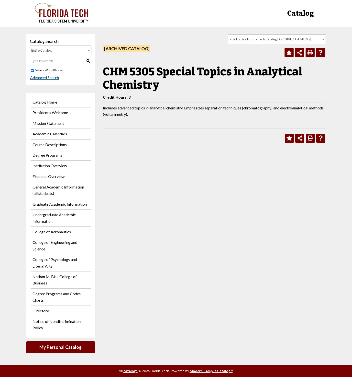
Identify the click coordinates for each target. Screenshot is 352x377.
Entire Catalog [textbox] (41, 50)
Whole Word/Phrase (49, 70)
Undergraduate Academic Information (54, 217)
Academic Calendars (50, 133)
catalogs (130, 371)
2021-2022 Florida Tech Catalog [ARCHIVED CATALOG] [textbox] (270, 39)
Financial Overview (49, 176)
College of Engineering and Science (55, 245)
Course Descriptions (50, 144)
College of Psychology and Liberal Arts (55, 262)
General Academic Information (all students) (58, 190)
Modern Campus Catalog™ (211, 371)
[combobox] (277, 39)
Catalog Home (45, 102)
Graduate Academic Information (60, 204)
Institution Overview (50, 165)
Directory (41, 310)
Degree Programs (47, 155)
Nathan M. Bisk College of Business (55, 279)
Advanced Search (44, 77)
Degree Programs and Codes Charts (57, 296)
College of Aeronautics (52, 231)
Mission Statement (48, 123)
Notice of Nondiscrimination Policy (57, 324)
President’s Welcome (50, 112)
